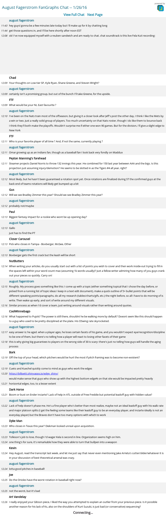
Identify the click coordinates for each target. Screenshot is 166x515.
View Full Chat (74, 14)
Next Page (94, 14)
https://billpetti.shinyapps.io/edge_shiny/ (33, 373)
